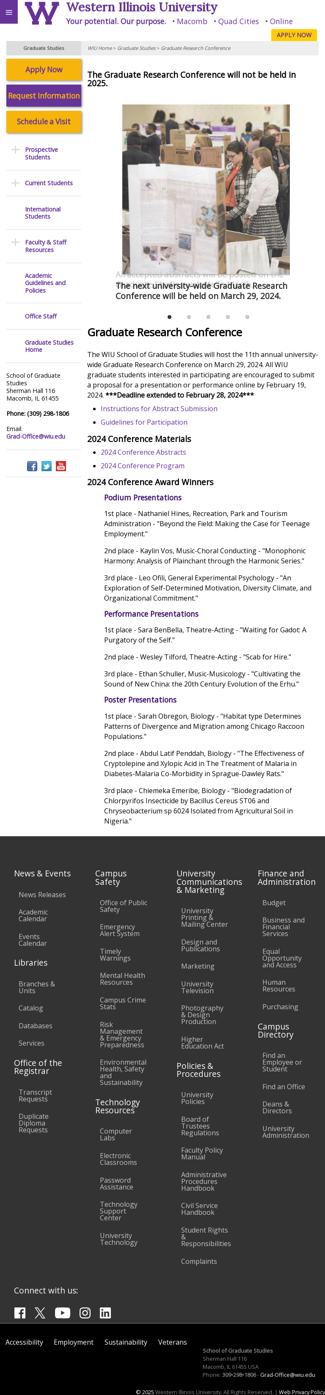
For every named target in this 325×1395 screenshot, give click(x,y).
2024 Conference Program (143, 465)
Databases (35, 1025)
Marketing (198, 966)
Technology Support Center (119, 1211)
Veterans (172, 1342)
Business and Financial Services (283, 926)
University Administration (285, 1132)
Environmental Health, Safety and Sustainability (123, 1072)
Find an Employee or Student (282, 1062)
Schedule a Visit (44, 121)
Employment (74, 1342)
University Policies (197, 1098)
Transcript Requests (35, 1095)
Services (31, 1043)
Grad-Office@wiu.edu (35, 436)
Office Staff (41, 316)
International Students (43, 213)
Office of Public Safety (123, 906)
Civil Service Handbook (199, 1209)
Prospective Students (41, 153)
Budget (274, 902)
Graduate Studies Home (49, 346)
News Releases (42, 894)
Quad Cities (238, 21)
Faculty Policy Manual (202, 1153)
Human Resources (278, 986)
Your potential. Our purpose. (116, 21)
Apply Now (43, 69)
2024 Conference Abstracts (144, 452)
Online (281, 21)
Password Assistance (116, 1183)
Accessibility (24, 1342)
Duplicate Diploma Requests (34, 1123)
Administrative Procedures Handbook (204, 1181)
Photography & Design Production (202, 1014)
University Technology (119, 1239)
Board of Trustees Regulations (200, 1126)
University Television (197, 987)
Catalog (31, 1008)
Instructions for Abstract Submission (159, 408)
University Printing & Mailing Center (204, 917)
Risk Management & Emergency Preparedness (122, 1034)
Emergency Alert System (120, 930)
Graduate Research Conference (195, 48)
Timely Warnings (115, 955)
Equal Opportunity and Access (282, 958)
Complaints (199, 1261)
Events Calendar (33, 940)
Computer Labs (116, 1134)
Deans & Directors (277, 1107)
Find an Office (283, 1086)
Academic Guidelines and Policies (45, 283)
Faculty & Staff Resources (45, 246)
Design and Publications (200, 945)
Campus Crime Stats (123, 1003)
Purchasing (280, 1006)
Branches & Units (37, 987)
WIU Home (100, 48)
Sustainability (126, 1342)
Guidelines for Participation (144, 422)
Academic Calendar (33, 915)
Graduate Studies (136, 48)
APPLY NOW (294, 35)
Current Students (49, 183)
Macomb (192, 21)
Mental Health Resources (122, 979)
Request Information (44, 96)
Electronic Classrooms (118, 1159)
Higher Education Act (202, 1043)
